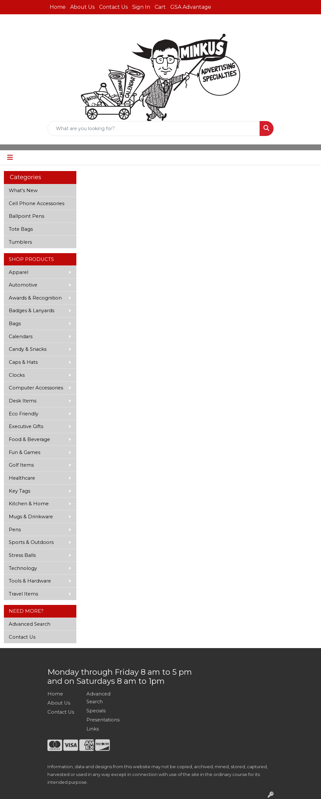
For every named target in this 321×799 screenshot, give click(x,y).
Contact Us (113, 7)
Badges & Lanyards (31, 310)
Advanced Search (29, 624)
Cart (160, 7)
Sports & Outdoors (31, 542)
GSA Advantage (190, 7)
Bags (15, 323)
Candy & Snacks (27, 349)
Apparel (18, 272)
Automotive (23, 285)
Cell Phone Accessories (36, 203)
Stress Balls (22, 555)
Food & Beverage (29, 439)
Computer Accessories (36, 388)
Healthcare (22, 478)
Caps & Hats (23, 362)
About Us (82, 7)
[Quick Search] (153, 128)
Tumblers (20, 242)
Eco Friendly (23, 414)
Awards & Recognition (35, 298)
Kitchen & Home (29, 504)
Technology (23, 568)
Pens (15, 530)
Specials (96, 711)
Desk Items (22, 401)
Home (58, 7)
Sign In (141, 7)
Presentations (102, 720)
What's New (23, 190)
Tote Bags (21, 229)
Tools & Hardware (30, 581)
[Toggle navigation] (10, 157)
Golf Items (21, 465)
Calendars (20, 336)
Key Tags (19, 491)
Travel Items (23, 594)
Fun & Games (24, 452)
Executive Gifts (26, 426)
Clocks (17, 375)
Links (92, 729)
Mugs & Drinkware (31, 517)
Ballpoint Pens (26, 216)
